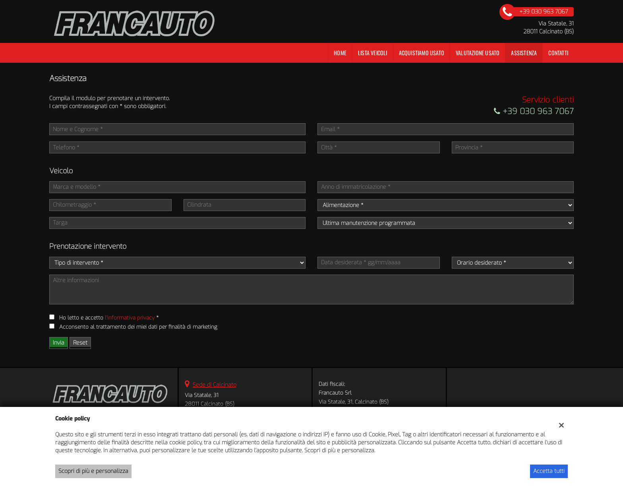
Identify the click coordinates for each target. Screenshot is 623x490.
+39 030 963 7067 (534, 111)
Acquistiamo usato (421, 52)
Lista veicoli (372, 52)
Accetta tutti (549, 471)
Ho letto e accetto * (109, 317)
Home (340, 52)
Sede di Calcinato (214, 385)
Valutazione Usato (477, 52)
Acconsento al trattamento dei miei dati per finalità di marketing (138, 326)
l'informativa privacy (130, 317)
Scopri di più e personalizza (93, 471)
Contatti (558, 52)
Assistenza (524, 52)
